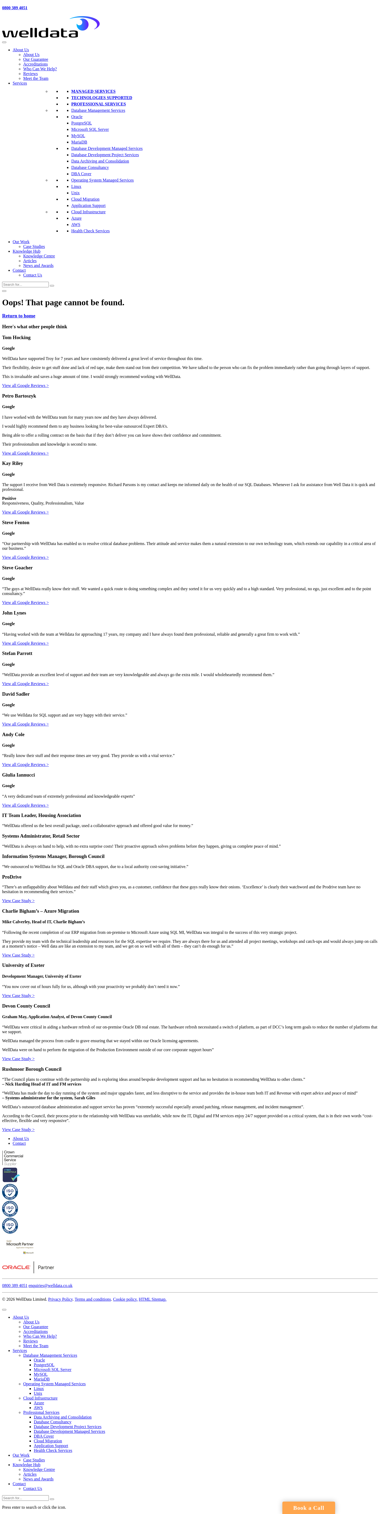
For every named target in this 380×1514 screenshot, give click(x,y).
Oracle (77, 116)
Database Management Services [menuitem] (50, 1355)
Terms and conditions (93, 1299)
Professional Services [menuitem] (41, 1412)
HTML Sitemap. (153, 1299)
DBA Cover (81, 174)
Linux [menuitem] (39, 1388)
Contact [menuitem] (19, 1483)
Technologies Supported (101, 97)
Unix (75, 193)
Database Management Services (98, 110)
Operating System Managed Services (102, 180)
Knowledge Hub (26, 251)
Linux (76, 186)
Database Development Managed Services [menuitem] (69, 1431)
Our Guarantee (35, 59)
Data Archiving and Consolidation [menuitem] (63, 1417)
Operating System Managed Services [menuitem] (54, 1384)
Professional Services (98, 104)
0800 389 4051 (14, 8)
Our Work (21, 241)
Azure (76, 218)
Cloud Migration (85, 199)
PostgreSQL (81, 123)
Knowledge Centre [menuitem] (39, 1469)
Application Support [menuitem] (51, 1445)
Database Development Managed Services (107, 148)
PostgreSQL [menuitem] (44, 1365)
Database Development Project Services (105, 155)
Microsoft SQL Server (90, 129)
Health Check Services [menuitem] (53, 1450)
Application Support (88, 205)
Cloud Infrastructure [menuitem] (40, 1398)
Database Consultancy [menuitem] (53, 1422)
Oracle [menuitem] (39, 1360)
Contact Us (32, 275)
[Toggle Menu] (4, 42)
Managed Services (93, 91)
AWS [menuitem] (38, 1407)
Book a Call (308, 1508)
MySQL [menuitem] (41, 1374)
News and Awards (38, 265)
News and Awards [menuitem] (38, 1479)
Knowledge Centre (39, 256)
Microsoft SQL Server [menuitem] (53, 1369)
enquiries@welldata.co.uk (50, 1285)
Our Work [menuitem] (21, 1455)
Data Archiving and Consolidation (100, 161)
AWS (75, 224)
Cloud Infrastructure (88, 212)
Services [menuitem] (20, 1350)
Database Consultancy (90, 167)
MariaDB (79, 142)
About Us (21, 50)
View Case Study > (18, 900)
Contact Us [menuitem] (32, 1488)
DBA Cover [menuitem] (44, 1436)
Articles (30, 261)
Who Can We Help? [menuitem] (40, 1336)
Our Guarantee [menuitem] (35, 1326)
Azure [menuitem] (39, 1403)
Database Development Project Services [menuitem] (67, 1426)
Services (20, 83)
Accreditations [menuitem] (35, 1331)
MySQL (78, 135)
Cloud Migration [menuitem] (48, 1441)
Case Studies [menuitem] (34, 1460)
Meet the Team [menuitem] (35, 1346)
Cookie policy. (125, 1299)
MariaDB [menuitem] (42, 1379)
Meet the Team (35, 78)
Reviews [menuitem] (30, 1341)
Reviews (30, 73)
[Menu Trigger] (4, 1309)
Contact (19, 270)
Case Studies (34, 246)
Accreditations (35, 64)
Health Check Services (90, 231)
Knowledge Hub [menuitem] (26, 1464)
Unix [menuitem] (38, 1393)
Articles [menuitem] (30, 1474)
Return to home (18, 316)
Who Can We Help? (40, 69)
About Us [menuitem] (21, 1317)
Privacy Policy (60, 1299)
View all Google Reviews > (25, 385)
